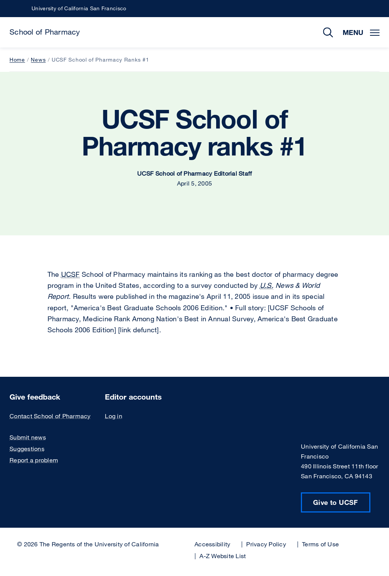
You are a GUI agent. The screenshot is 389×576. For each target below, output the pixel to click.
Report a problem (33, 460)
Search (322, 32)
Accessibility (212, 544)
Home (17, 59)
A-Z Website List (222, 556)
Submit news (27, 437)
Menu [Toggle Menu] (361, 32)
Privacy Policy (266, 544)
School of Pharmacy (44, 31)
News (38, 59)
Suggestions (26, 448)
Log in (113, 416)
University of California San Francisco (79, 8)
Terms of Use (320, 544)
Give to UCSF (335, 502)
